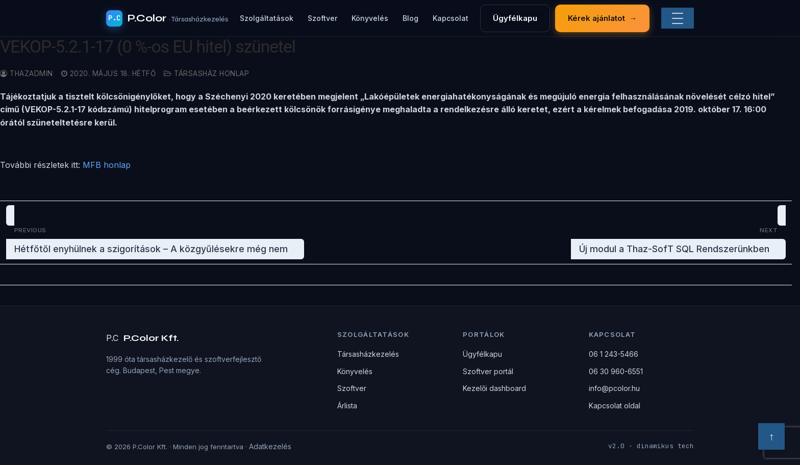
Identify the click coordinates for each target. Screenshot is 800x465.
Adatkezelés (270, 446)
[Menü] (677, 18)
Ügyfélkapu (515, 18)
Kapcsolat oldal (614, 405)
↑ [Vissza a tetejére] (771, 436)
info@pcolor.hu (614, 388)
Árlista (347, 405)
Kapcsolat (450, 18)
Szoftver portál (488, 371)
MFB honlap (107, 165)
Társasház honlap (206, 73)
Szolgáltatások (266, 18)
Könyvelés (370, 18)
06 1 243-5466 (613, 354)
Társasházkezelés (368, 354)
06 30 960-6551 (616, 371)
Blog (410, 18)
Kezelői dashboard (494, 388)
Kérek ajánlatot (602, 18)
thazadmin (26, 73)
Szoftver (322, 18)
